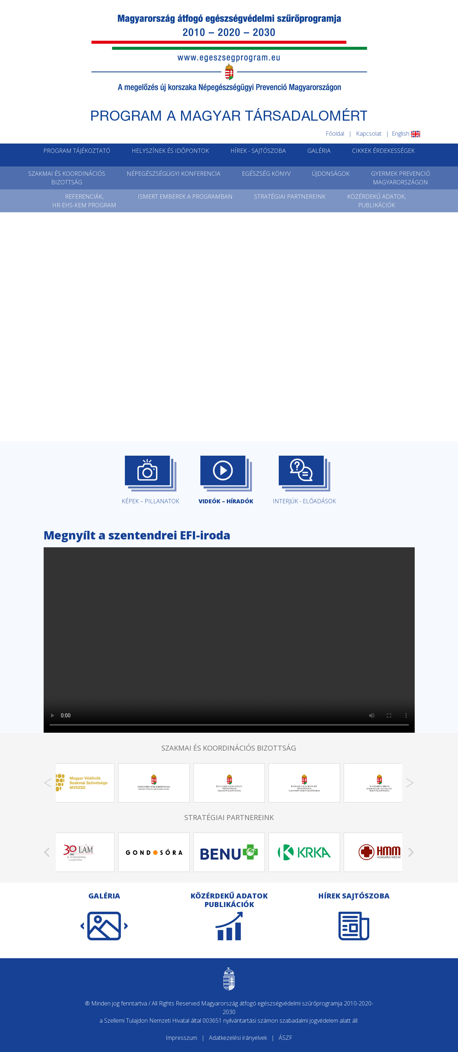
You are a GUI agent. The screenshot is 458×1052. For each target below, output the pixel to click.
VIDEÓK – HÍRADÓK (226, 480)
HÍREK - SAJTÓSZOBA (258, 151)
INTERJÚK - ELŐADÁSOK (304, 480)
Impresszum (181, 1038)
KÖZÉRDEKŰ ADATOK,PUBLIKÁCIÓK (376, 201)
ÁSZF (285, 1038)
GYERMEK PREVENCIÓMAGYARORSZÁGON (400, 178)
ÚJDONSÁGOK (331, 174)
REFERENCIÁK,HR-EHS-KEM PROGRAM (84, 201)
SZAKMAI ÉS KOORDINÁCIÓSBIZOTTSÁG (66, 178)
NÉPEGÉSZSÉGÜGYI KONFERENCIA (173, 174)
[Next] (410, 783)
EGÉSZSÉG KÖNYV (266, 174)
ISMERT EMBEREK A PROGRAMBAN (185, 196)
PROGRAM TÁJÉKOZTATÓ (76, 151)
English (406, 133)
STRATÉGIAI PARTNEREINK (290, 196)
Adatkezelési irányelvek (238, 1038)
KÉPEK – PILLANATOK (150, 480)
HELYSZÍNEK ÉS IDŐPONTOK (170, 151)
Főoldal (335, 133)
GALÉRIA (319, 151)
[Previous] (48, 783)
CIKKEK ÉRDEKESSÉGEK (383, 151)
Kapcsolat (368, 133)
